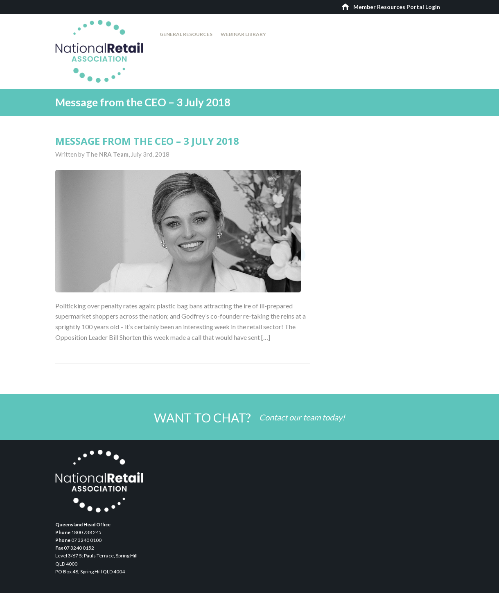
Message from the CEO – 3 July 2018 (147, 141)
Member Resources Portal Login (396, 6)
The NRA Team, (108, 154)
